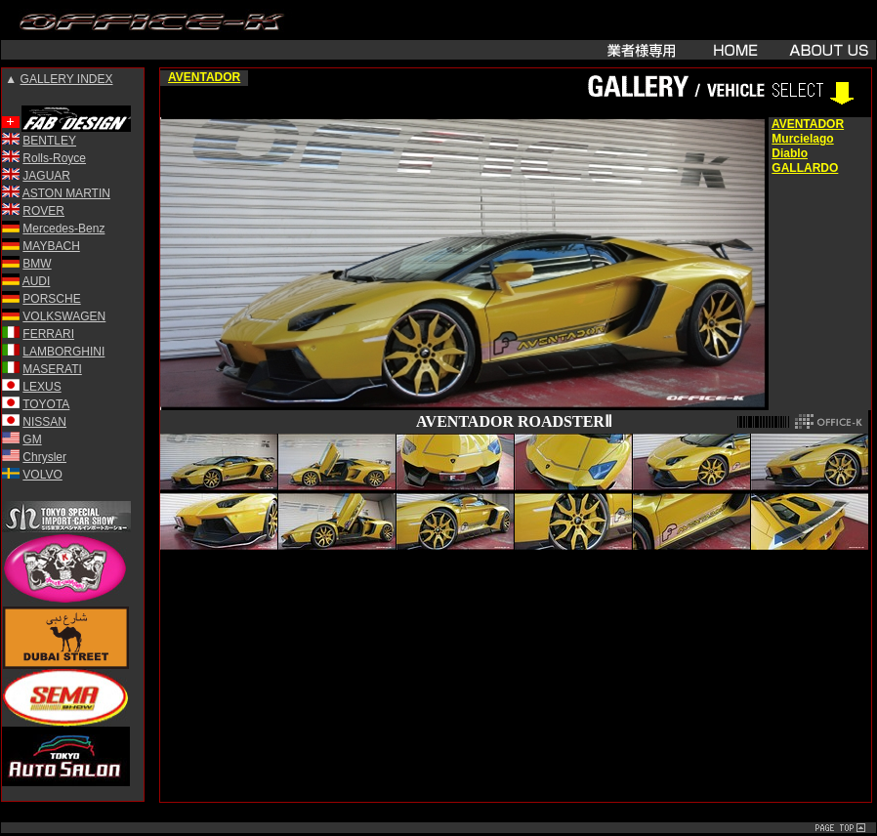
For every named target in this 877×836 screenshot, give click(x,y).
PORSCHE (51, 299)
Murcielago (802, 139)
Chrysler (44, 457)
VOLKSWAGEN (63, 316)
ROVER (43, 211)
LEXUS (41, 387)
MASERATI (51, 369)
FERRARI (48, 334)
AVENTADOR (204, 77)
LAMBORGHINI (63, 351)
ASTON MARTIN (66, 193)
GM (31, 439)
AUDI (36, 281)
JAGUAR (46, 176)
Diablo (790, 153)
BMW (36, 264)
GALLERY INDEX (67, 79)
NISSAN (44, 422)
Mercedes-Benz (63, 228)
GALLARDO (805, 168)
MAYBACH (50, 246)
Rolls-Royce (54, 158)
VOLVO (42, 474)
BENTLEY (49, 140)
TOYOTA (45, 404)
